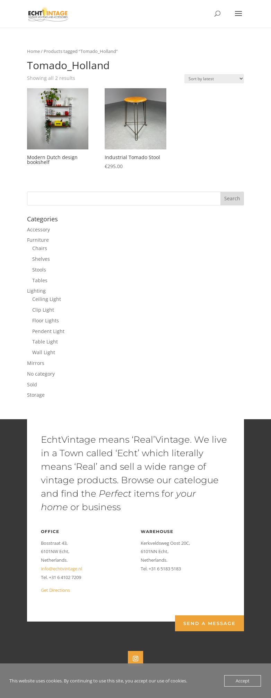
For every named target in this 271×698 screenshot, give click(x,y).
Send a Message (209, 623)
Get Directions (55, 590)
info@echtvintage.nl (61, 569)
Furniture (38, 240)
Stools (39, 269)
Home (33, 51)
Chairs (39, 248)
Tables (39, 280)
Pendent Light (48, 331)
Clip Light (43, 309)
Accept (243, 681)
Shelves (41, 259)
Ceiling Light (46, 299)
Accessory (38, 229)
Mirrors (35, 363)
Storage (36, 395)
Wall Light (43, 352)
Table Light (45, 341)
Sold (32, 384)
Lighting (36, 290)
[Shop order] (214, 78)
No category (41, 373)
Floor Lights (45, 320)
